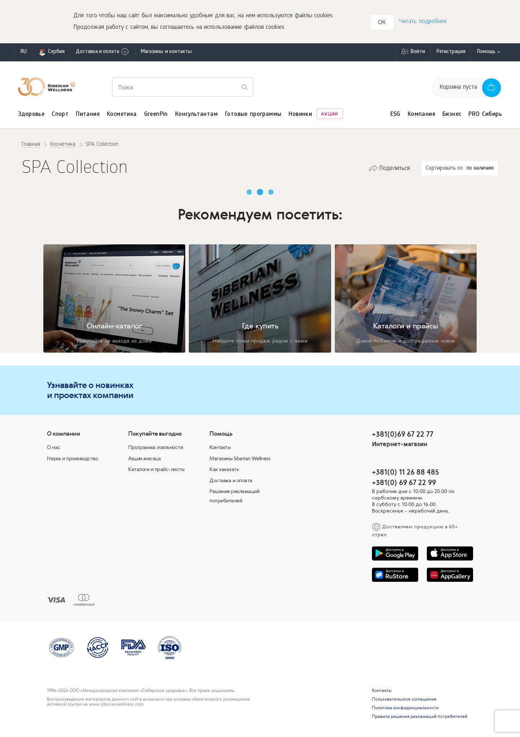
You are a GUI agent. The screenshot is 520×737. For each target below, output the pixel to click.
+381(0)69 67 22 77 (402, 434)
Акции (329, 114)
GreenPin (156, 114)
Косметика (122, 114)
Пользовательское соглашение (404, 699)
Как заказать (224, 469)
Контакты (219, 447)
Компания (421, 114)
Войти (417, 52)
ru (23, 52)
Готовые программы (253, 114)
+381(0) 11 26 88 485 (405, 472)
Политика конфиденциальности (405, 707)
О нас (53, 447)
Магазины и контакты (166, 52)
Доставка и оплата (102, 51)
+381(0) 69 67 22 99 (404, 482)
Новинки (300, 114)
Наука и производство (72, 458)
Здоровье (31, 114)
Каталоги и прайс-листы (156, 469)
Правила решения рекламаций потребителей (419, 716)
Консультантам (196, 114)
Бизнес (451, 114)
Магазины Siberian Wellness (239, 458)
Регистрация (450, 52)
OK (382, 23)
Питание (88, 114)
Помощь (486, 52)
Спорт (60, 114)
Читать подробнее (423, 21)
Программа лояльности (155, 447)
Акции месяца (144, 458)
